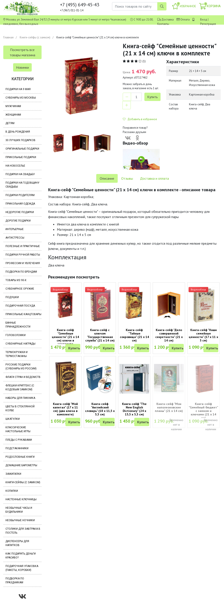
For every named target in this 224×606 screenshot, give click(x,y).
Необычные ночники (20, 520)
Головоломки (15, 335)
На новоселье (15, 165)
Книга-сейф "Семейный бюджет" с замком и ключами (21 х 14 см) (203, 411)
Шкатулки (12, 418)
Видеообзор (60, 289)
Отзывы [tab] (127, 178)
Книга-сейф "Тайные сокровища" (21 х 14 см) (134, 335)
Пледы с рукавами (18, 439)
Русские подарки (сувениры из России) (21, 366)
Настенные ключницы (21, 499)
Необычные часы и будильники (18, 509)
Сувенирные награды (20, 343)
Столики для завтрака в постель (22, 530)
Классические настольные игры (17, 429)
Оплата (185, 19)
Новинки (22, 67)
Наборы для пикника (20, 397)
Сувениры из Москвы (20, 97)
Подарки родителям (20, 195)
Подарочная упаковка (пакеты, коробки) (21, 568)
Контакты (163, 24)
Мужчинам (13, 106)
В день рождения (17, 131)
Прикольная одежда (20, 203)
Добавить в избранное (140, 119)
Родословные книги (20, 456)
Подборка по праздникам (14, 580)
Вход (203, 19)
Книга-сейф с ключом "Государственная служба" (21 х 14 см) (100, 335)
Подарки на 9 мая (18, 89)
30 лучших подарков (20, 140)
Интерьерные (14, 229)
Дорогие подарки (18, 220)
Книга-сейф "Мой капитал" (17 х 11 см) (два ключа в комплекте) (65, 409)
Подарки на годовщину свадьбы (22, 184)
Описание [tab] (107, 178)
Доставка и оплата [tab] (154, 178)
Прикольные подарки (20, 157)
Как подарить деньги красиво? (20, 555)
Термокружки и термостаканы (16, 354)
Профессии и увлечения (22, 263)
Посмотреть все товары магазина (22, 52)
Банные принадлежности (17, 324)
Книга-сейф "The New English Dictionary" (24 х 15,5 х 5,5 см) (134, 409)
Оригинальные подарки (22, 148)
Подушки (12, 297)
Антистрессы (14, 237)
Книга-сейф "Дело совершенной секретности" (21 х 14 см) (169, 335)
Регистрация (208, 24)
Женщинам (13, 114)
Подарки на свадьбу (20, 174)
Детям (9, 123)
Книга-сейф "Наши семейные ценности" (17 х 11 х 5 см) (203, 335)
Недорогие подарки (19, 212)
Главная (8, 37)
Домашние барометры (21, 465)
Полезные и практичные (22, 246)
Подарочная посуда (20, 305)
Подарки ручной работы (22, 254)
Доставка (167, 19)
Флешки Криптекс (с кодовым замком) (19, 387)
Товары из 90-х (15, 280)
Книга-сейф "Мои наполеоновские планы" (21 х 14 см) (169, 407)
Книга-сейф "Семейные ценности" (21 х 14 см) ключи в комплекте (65, 337)
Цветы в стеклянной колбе (20, 408)
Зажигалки (13, 473)
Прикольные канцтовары (23, 314)
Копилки (11, 490)
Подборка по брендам (21, 271)
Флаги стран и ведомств (22, 377)
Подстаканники (16, 448)
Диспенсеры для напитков (17, 543)
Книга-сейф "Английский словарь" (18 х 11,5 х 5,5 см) (100, 409)
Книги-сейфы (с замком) (35, 37)
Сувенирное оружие (19, 288)
